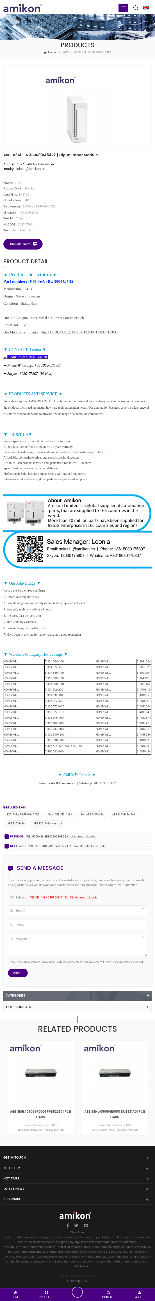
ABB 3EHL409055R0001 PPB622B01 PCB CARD (114, 1115)
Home (50, 53)
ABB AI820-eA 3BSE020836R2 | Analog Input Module (60, 837)
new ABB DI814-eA (60, 815)
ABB (65, 53)
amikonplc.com (85, 1276)
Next (150, 1090)
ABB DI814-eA (16, 824)
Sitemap (74, 1281)
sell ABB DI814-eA (92, 815)
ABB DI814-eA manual (47, 824)
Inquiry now (20, 244)
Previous (5, 1090)
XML (85, 1281)
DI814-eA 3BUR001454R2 (23, 815)
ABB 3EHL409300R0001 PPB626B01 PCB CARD (40, 1115)
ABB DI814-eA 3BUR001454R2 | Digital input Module (63, 898)
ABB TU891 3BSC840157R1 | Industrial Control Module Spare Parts (62, 846)
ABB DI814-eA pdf (123, 815)
